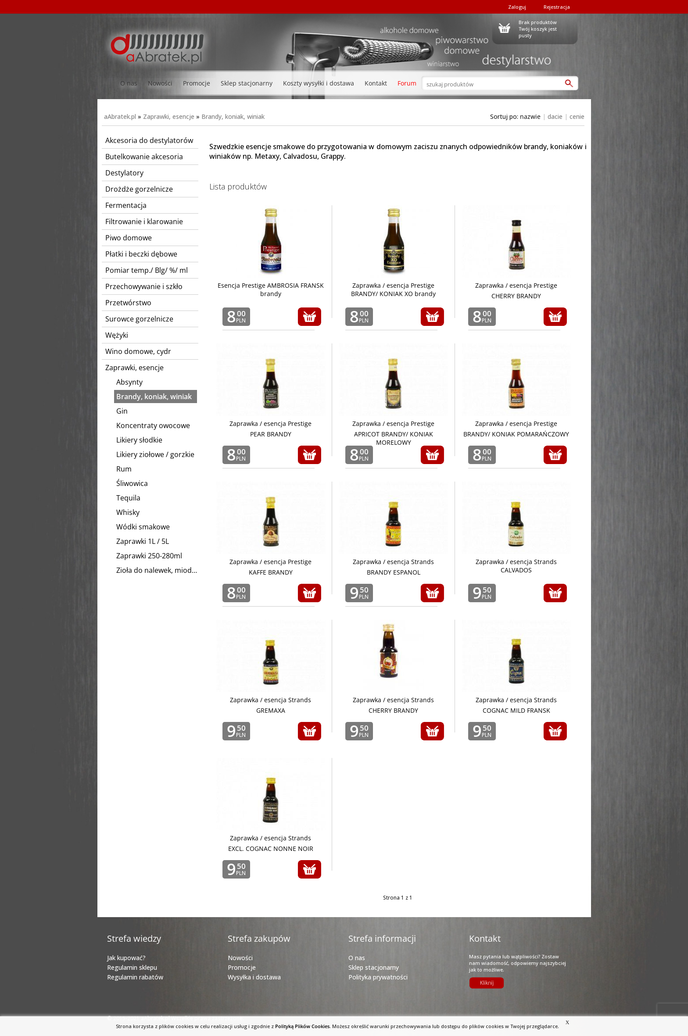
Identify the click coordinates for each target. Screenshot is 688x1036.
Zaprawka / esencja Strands (393, 561)
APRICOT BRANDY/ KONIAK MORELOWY (393, 438)
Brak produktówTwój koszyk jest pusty (538, 27)
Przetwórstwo (128, 302)
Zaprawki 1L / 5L (142, 541)
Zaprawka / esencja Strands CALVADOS (516, 565)
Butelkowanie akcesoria (144, 156)
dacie (555, 116)
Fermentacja (126, 205)
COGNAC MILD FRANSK (516, 710)
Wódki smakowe (143, 527)
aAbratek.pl (120, 116)
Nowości (160, 83)
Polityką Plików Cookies (302, 1026)
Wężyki (116, 335)
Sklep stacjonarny (246, 83)
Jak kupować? (126, 958)
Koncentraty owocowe (153, 425)
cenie (577, 116)
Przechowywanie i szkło (144, 286)
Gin (122, 411)
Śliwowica (132, 483)
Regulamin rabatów (135, 977)
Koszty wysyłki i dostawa (318, 83)
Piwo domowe (128, 238)
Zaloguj (517, 7)
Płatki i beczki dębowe (141, 254)
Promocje (196, 83)
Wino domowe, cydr (138, 351)
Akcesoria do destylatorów (149, 140)
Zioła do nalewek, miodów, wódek (156, 570)
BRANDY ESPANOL (393, 572)
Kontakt (376, 83)
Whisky (128, 512)
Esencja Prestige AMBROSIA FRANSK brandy (271, 289)
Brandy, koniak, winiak (233, 116)
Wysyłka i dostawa (254, 977)
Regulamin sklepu (132, 967)
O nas (128, 83)
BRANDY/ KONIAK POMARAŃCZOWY (516, 434)
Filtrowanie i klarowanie (144, 221)
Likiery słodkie (139, 440)
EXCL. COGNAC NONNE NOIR (270, 848)
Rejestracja (557, 7)
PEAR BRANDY (270, 434)
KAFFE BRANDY (271, 572)
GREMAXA (270, 710)
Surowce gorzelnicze (139, 319)
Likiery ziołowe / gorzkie (155, 454)
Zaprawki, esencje (168, 116)
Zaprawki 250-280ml (149, 556)
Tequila (128, 498)
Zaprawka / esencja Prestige (516, 285)
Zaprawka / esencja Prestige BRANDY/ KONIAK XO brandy (393, 289)
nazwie (530, 116)
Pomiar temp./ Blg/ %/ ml (146, 270)
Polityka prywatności (378, 977)
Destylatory (124, 173)
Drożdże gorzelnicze (139, 189)
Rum (124, 469)
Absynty (129, 382)
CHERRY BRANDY (516, 296)
